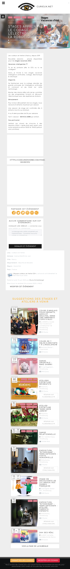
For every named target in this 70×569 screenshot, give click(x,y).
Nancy (28, 40)
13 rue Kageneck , (46, 368)
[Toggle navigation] (3, 3)
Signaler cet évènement (25, 246)
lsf (28, 482)
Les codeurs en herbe (17, 40)
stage (10, 17)
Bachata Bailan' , (46, 348)
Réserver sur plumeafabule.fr (48, 396)
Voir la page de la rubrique (35, 546)
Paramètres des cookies (22, 560)
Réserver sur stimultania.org (49, 469)
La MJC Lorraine (46, 535)
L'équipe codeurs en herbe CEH (24, 273)
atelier (24, 17)
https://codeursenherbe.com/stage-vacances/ (26, 161)
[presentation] (22, 239)
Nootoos (43, 386)
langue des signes (31, 480)
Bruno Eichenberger (37, 280)
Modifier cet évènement (22, 286)
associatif (17, 17)
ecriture (34, 381)
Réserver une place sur (21, 46)
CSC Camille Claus (47, 437)
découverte (33, 482)
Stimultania (44, 460)
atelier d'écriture (25, 381)
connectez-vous (36, 226)
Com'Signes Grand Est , (46, 489)
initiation (31, 17)
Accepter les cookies (48, 560)
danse (30, 339)
